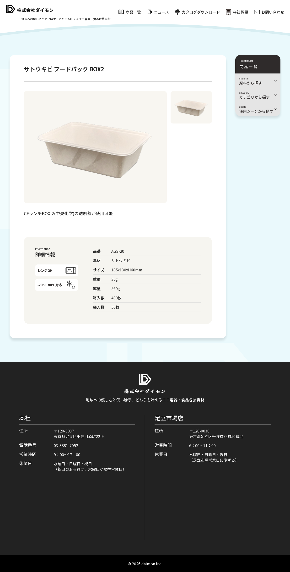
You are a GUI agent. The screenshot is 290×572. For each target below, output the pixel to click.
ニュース (161, 12)
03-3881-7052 (66, 445)
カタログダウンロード (201, 12)
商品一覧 (133, 12)
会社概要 (240, 12)
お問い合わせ (272, 12)
